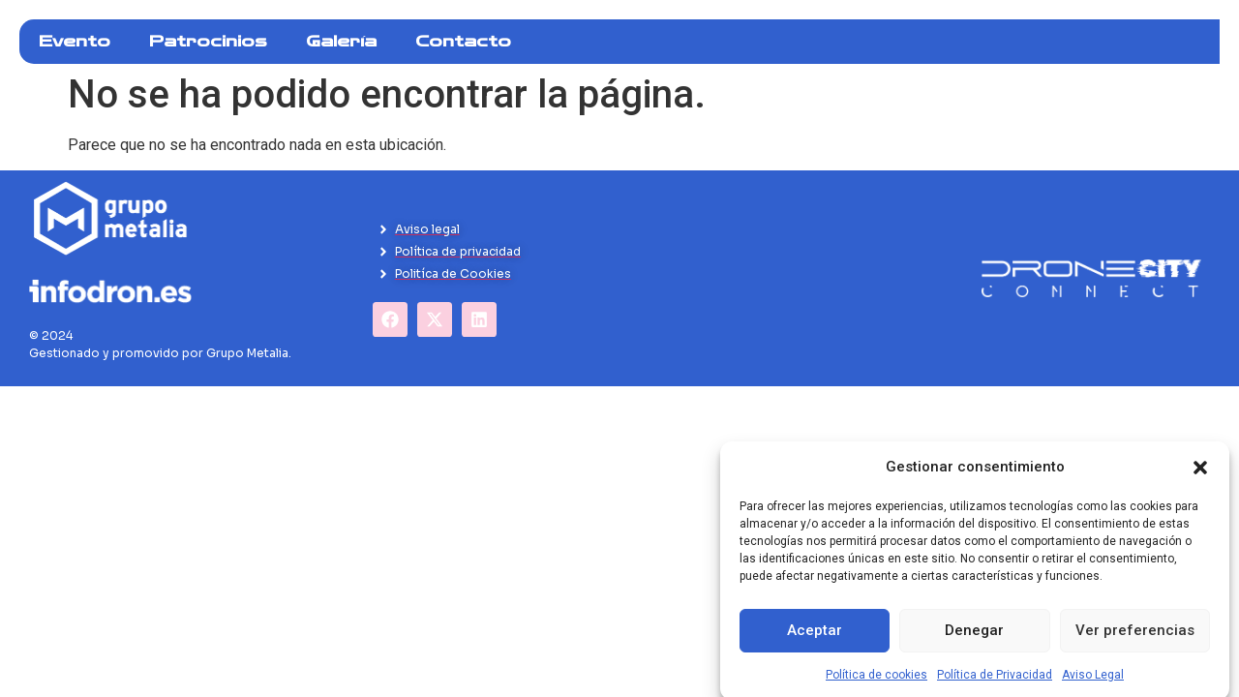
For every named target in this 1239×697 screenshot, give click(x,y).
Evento (74, 41)
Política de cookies (876, 687)
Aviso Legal (1093, 687)
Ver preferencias (1134, 643)
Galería (341, 41)
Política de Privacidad (994, 687)
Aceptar (814, 643)
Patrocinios (208, 41)
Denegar (974, 643)
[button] (1200, 480)
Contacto (463, 41)
